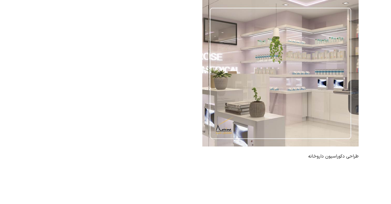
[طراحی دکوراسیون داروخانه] (280, 73)
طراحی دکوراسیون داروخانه (333, 156)
